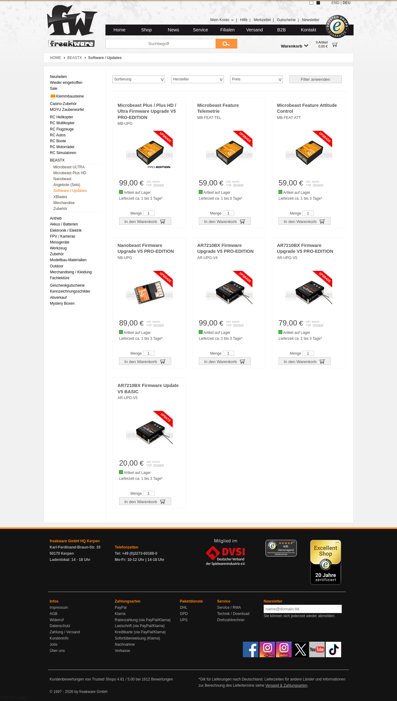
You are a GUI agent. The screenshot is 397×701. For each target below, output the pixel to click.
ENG (336, 3)
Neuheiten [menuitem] (58, 77)
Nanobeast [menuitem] (62, 179)
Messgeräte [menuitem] (59, 242)
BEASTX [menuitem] (57, 160)
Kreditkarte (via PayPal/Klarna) (140, 632)
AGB (53, 614)
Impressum (59, 607)
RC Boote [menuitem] (58, 141)
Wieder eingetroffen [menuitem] (66, 82)
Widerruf (57, 620)
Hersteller (181, 79)
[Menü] (293, 543)
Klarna (120, 614)
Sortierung (122, 79)
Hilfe (244, 20)
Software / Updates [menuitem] (70, 191)
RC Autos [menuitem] (58, 135)
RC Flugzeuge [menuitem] (62, 129)
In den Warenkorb (145, 221)
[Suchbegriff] (160, 43)
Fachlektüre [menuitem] (59, 278)
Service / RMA (229, 607)
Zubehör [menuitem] (60, 209)
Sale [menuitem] (53, 88)
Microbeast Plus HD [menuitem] (69, 173)
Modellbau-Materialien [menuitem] (68, 260)
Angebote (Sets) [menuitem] (66, 185)
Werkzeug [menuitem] (58, 248)
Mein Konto (222, 20)
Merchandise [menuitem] (64, 203)
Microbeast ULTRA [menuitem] (68, 167)
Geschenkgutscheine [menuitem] (67, 285)
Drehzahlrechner (231, 620)
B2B (281, 29)
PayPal (121, 607)
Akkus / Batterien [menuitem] (64, 224)
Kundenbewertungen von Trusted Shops (83, 679)
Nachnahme (125, 644)
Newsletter (310, 20)
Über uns (57, 651)
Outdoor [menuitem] (56, 266)
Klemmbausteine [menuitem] (67, 95)
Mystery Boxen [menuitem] (62, 303)
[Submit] (226, 43)
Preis (236, 79)
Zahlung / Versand (65, 632)
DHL (183, 607)
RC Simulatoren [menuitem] (63, 153)
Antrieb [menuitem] (56, 218)
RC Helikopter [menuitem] (61, 117)
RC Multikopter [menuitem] (62, 123)
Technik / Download (233, 614)
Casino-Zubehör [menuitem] (63, 104)
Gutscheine (286, 20)
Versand (254, 29)
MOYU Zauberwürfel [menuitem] (67, 109)
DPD (184, 614)
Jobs (53, 644)
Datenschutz (60, 626)
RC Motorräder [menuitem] (62, 147)
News (173, 29)
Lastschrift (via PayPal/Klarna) (140, 626)
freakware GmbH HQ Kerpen (75, 541)
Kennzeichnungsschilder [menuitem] (70, 291)
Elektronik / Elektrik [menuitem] (66, 230)
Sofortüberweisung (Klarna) (137, 638)
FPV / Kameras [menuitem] (62, 236)
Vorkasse (122, 651)
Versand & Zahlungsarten (286, 685)
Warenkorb (294, 45)
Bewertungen (162, 679)
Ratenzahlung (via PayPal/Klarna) (143, 620)
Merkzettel (262, 20)
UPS (184, 620)
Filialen (227, 29)
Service (200, 29)
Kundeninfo (59, 638)
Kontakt (308, 29)
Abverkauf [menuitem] (58, 297)
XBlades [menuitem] (60, 197)
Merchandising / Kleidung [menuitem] (71, 272)
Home (120, 29)
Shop (146, 29)
